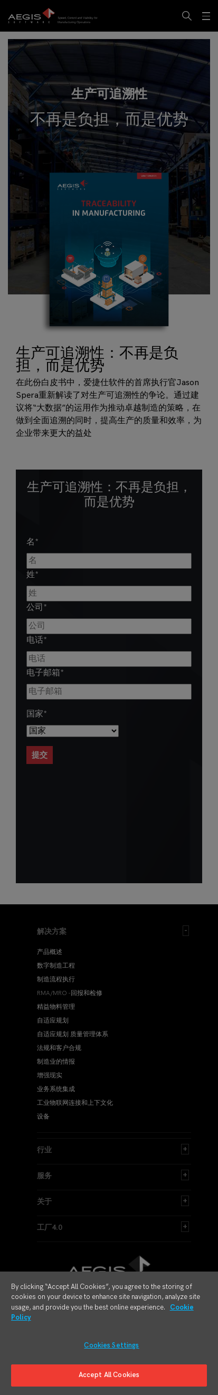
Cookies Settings (111, 1345)
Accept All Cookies (109, 1375)
